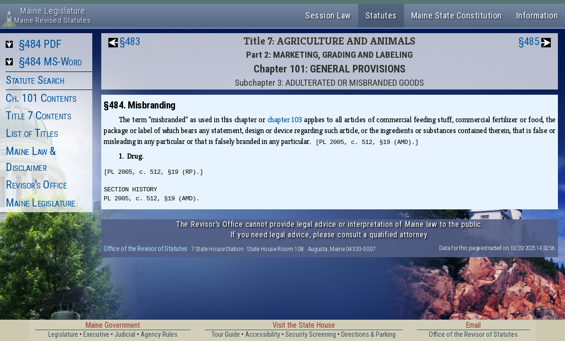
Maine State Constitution (456, 15)
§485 (529, 41)
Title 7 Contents (38, 115)
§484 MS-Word (50, 61)
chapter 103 (284, 120)
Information (537, 15)
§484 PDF (40, 44)
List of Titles (32, 133)
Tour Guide (226, 335)
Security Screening (310, 335)
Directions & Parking (368, 335)
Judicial (125, 335)
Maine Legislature (40, 202)
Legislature (63, 335)
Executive (96, 335)
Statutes (381, 15)
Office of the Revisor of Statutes (145, 248)
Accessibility (262, 335)
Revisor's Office (36, 184)
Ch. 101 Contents (41, 98)
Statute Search (35, 80)
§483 (130, 41)
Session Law (328, 15)
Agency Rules (159, 335)
